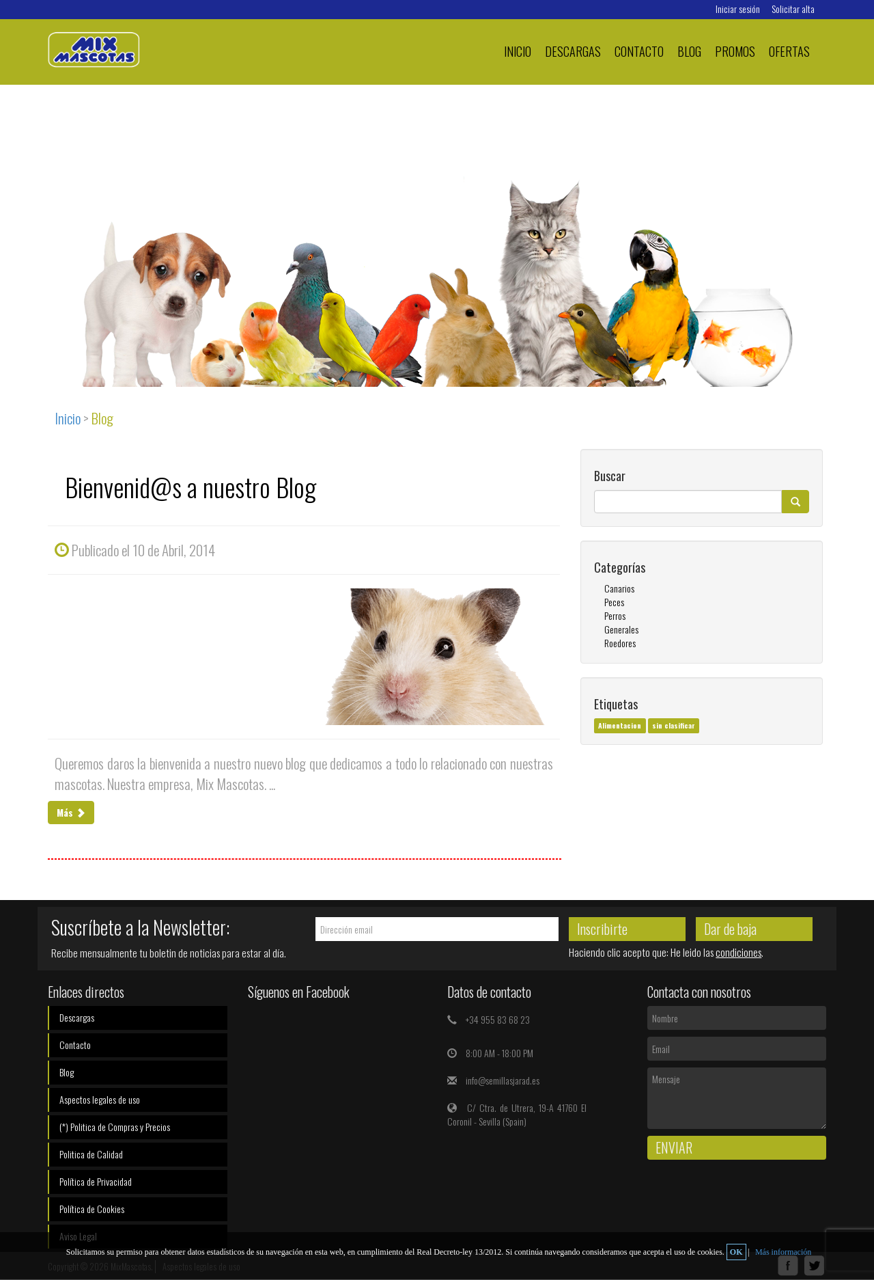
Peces (614, 602)
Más (71, 812)
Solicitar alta (793, 8)
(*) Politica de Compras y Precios (114, 1126)
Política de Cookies (91, 1208)
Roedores (620, 643)
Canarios (619, 588)
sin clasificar (673, 725)
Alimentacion (619, 725)
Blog (689, 51)
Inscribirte (602, 928)
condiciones (738, 951)
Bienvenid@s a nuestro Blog (190, 486)
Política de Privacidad (95, 1181)
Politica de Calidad (91, 1154)
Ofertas (789, 51)
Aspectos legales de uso (99, 1099)
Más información (783, 1252)
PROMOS (735, 51)
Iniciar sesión (738, 8)
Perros (614, 615)
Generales (621, 629)
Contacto (639, 51)
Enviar (674, 1147)
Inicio (517, 51)
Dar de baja (730, 928)
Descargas (573, 51)
